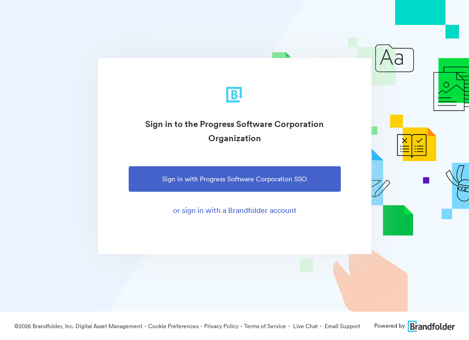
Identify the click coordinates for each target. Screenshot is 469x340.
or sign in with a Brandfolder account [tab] (234, 210)
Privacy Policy (221, 326)
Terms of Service (265, 326)
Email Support (341, 326)
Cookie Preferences (173, 326)
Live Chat (305, 326)
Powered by (414, 326)
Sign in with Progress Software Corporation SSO (234, 179)
